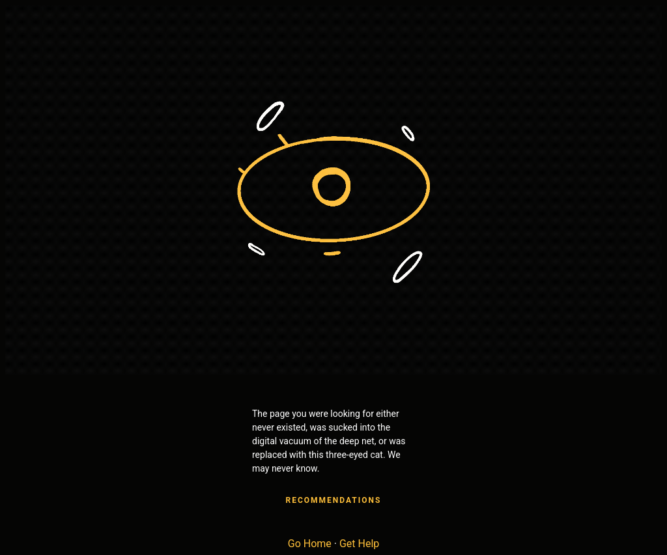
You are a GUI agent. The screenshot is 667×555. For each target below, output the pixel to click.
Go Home (310, 543)
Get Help (359, 543)
